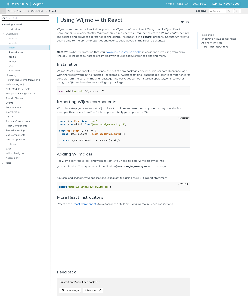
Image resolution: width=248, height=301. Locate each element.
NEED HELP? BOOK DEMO (225, 4)
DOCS (180, 4)
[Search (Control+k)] (225, 11)
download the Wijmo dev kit (123, 52)
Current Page (70, 290)
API (187, 4)
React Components (85, 204)
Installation (208, 34)
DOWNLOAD (199, 4)
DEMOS (170, 4)
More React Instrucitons (215, 46)
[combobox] (25, 18)
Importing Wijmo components (219, 38)
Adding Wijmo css (212, 42)
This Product (93, 290)
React (52, 11)
